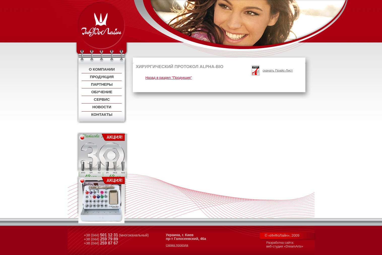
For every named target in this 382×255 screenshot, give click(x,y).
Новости (101, 107)
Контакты (101, 114)
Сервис (102, 99)
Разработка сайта (279, 242)
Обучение (101, 92)
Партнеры (102, 84)
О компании (102, 69)
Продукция (102, 77)
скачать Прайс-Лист (278, 70)
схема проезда (177, 245)
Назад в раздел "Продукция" (168, 78)
